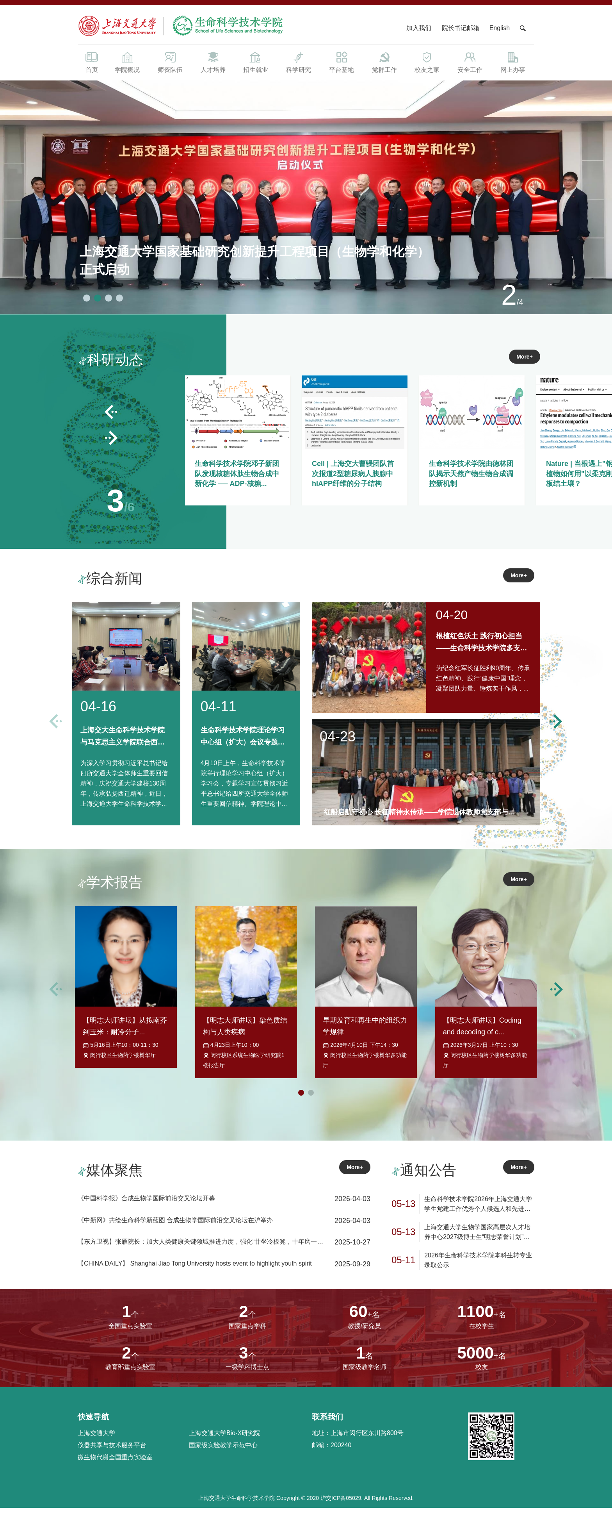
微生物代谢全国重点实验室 (115, 1463)
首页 (92, 61)
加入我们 (419, 28)
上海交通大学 (96, 1439)
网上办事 (512, 61)
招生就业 (255, 61)
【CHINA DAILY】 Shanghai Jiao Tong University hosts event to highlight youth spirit (195, 1269)
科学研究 (298, 61)
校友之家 (427, 61)
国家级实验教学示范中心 (223, 1451)
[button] (86, 291)
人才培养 (213, 61)
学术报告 (110, 882)
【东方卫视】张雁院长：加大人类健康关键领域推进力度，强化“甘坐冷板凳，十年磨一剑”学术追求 (202, 1249)
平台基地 (341, 61)
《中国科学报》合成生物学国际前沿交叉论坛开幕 (146, 1204)
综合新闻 (110, 578)
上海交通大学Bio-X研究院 (224, 1439)
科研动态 (110, 360)
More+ (524, 357)
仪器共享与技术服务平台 (112, 1451)
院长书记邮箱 (460, 28)
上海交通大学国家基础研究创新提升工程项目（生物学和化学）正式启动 (254, 261)
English (499, 28)
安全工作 (469, 61)
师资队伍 (170, 61)
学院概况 (127, 61)
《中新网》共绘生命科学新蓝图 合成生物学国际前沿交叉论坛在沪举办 (175, 1226)
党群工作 (384, 61)
